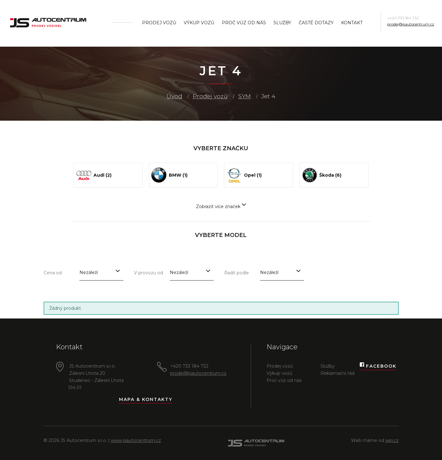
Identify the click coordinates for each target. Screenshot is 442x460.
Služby (282, 23)
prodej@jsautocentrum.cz (410, 24)
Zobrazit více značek (221, 206)
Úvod (174, 96)
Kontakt (352, 23)
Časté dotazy (316, 23)
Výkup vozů (199, 23)
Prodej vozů (159, 23)
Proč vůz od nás (244, 23)
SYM (244, 96)
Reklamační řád (337, 373)
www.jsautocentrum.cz (136, 440)
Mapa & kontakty (145, 399)
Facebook (378, 366)
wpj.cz (392, 440)
